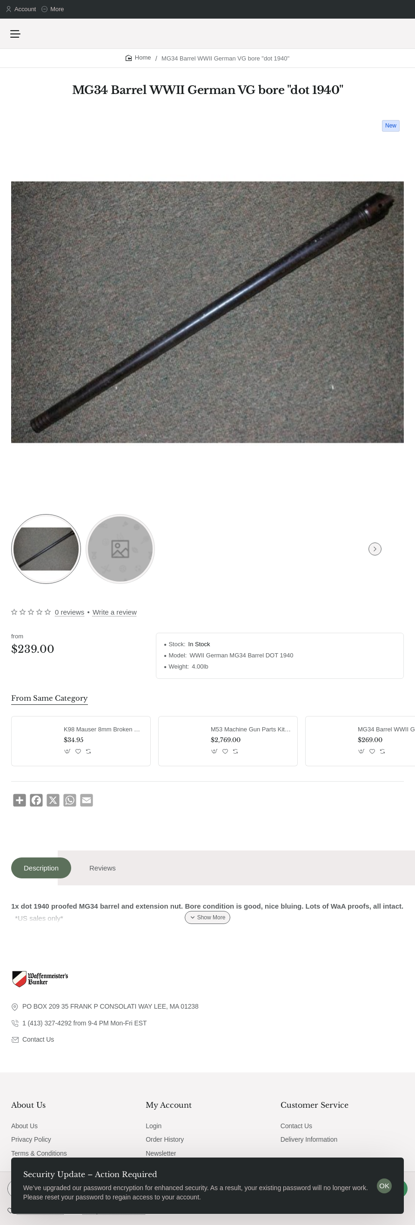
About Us (28, 1109)
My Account (169, 1109)
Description (41, 873)
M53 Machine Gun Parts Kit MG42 (251, 733)
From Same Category (46, 703)
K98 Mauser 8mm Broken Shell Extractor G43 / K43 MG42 (104, 733)
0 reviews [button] (69, 617)
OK (381, 1183)
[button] (67, 756)
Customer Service (314, 1109)
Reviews (102, 873)
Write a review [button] (115, 617)
